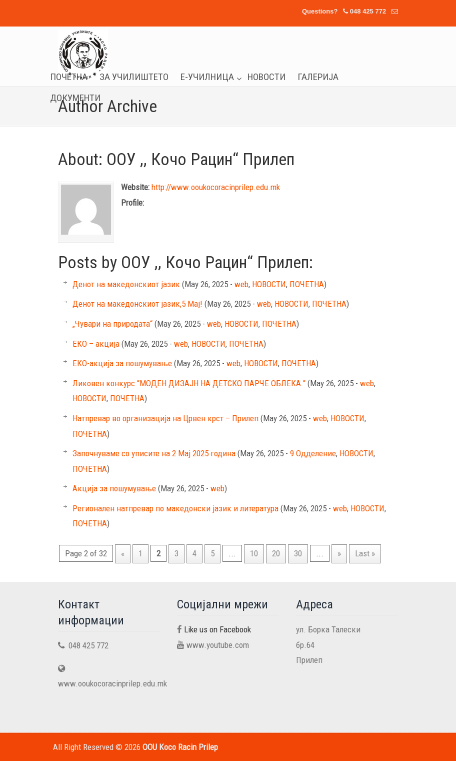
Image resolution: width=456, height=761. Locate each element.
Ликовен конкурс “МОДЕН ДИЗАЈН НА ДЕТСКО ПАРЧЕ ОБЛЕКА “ (189, 383)
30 (298, 553)
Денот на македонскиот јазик (126, 284)
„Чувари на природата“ (112, 324)
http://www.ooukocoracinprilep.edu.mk (216, 187)
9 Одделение (313, 453)
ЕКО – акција (96, 344)
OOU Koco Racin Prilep (83, 55)
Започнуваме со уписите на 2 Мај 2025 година (154, 453)
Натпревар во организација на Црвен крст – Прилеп (165, 418)
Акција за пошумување (114, 488)
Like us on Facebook (217, 629)
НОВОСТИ (269, 284)
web (241, 284)
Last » (365, 553)
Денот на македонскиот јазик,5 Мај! (137, 304)
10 (254, 553)
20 (276, 553)
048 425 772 (368, 11)
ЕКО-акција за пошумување (122, 363)
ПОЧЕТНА (307, 284)
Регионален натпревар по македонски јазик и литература (175, 508)
